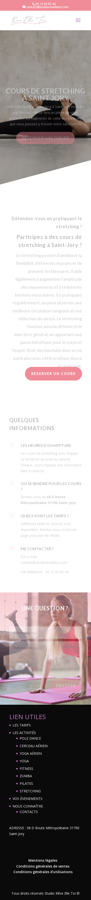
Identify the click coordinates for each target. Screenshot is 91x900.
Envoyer (66, 687)
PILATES (26, 783)
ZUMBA (26, 776)
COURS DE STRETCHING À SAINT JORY (45, 99)
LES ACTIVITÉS (24, 732)
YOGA (24, 761)
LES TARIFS (22, 725)
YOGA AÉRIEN (31, 753)
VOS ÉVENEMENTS (27, 798)
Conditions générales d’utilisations (43, 871)
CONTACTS (29, 811)
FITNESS (26, 768)
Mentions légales (42, 860)
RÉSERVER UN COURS (45, 143)
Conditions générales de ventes (42, 866)
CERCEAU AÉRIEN (34, 746)
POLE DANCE (30, 738)
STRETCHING (30, 791)
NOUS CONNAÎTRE (28, 806)
